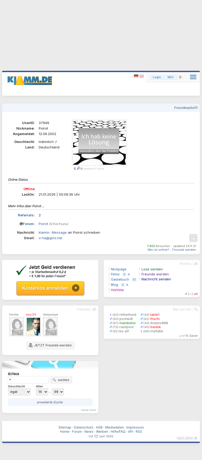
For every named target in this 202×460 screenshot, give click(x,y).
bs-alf (124, 331)
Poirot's (185, 264)
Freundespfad (186, 108)
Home (64, 432)
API (130, 432)
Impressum (135, 427)
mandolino (127, 323)
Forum (28, 224)
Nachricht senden (156, 279)
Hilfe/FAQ (118, 432)
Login (157, 77)
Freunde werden (184, 250)
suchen (60, 380)
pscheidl (126, 319)
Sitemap (64, 427)
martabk (156, 331)
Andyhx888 (159, 323)
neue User (88, 410)
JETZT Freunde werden (50, 345)
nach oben (185, 438)
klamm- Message (53, 232)
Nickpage (119, 269)
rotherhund (127, 315)
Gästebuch (120, 279)
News (88, 432)
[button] (180, 77)
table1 (154, 315)
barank (155, 327)
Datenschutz (83, 427)
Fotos (115, 274)
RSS (139, 432)
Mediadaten (114, 427)
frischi (155, 319)
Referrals (26, 215)
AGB (99, 427)
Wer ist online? (158, 250)
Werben (102, 432)
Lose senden (152, 269)
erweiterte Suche (50, 402)
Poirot (43, 224)
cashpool (126, 327)
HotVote (117, 290)
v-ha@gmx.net (50, 238)
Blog (114, 284)
